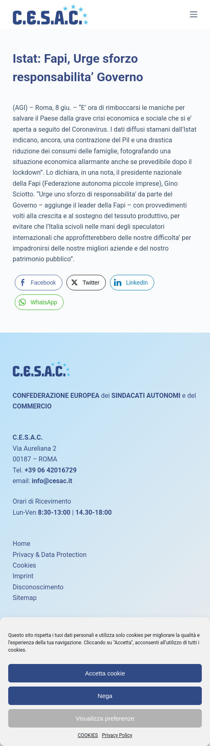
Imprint (23, 576)
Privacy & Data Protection (50, 555)
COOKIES (88, 735)
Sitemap (25, 598)
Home (21, 544)
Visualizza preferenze (104, 718)
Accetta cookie (105, 673)
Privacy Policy (117, 735)
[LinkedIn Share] (132, 282)
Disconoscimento (38, 587)
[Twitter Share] (86, 282)
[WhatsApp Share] (39, 302)
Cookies (24, 565)
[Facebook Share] (38, 282)
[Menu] (193, 14)
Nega (105, 695)
